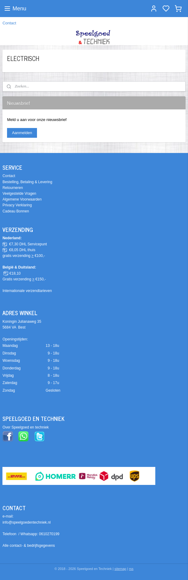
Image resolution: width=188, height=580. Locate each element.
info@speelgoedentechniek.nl (26, 522)
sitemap (120, 569)
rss (131, 569)
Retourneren (12, 188)
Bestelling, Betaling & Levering (27, 182)
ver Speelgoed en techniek (27, 427)
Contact (9, 23)
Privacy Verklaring (17, 205)
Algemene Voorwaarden (22, 199)
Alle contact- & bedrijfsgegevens (28, 545)
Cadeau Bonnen (15, 211)
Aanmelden (22, 132)
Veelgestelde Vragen (19, 193)
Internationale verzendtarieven (27, 291)
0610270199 (49, 534)
